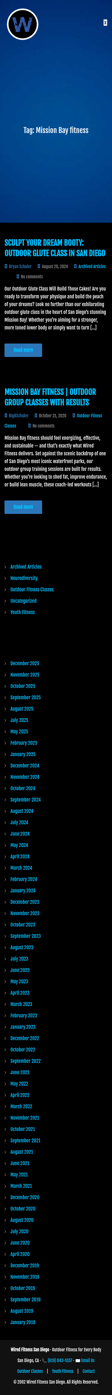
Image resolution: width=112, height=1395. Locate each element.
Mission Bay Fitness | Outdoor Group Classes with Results (50, 397)
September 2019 (25, 1300)
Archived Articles (92, 266)
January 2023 (23, 1027)
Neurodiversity (24, 578)
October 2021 (22, 1129)
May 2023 (19, 982)
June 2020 (20, 1243)
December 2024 (24, 766)
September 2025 (25, 697)
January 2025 (23, 754)
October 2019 (22, 1288)
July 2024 (19, 822)
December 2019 (24, 1266)
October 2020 (23, 1209)
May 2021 (19, 1175)
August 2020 (21, 1220)
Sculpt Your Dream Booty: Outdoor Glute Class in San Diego (54, 248)
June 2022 (20, 1072)
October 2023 (22, 925)
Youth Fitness (22, 612)
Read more (23, 350)
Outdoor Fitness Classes (32, 590)
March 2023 (21, 1004)
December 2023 (24, 902)
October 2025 (22, 686)
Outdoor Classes (30, 1371)
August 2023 (21, 947)
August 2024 (21, 811)
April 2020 (20, 1254)
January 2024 (23, 891)
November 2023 (24, 913)
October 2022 (22, 1050)
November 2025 (24, 675)
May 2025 (19, 732)
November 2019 (24, 1277)
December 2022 (24, 1038)
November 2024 (24, 777)
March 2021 (21, 1186)
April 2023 (20, 993)
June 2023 (20, 970)
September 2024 (25, 800)
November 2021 (24, 1118)
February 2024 (23, 879)
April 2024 (20, 857)
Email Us (88, 1360)
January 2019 (22, 1322)
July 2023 (19, 959)
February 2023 (23, 1016)
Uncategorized (23, 601)
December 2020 (24, 1197)
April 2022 (19, 1095)
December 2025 (24, 663)
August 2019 (21, 1311)
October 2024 (22, 788)
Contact (89, 1371)
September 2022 (25, 1061)
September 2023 (25, 936)
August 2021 (21, 1152)
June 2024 (20, 834)
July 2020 (19, 1231)
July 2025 (19, 720)
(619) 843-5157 (60, 1360)
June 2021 (19, 1163)
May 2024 (19, 845)
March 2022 (21, 1106)
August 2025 (21, 709)
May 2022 (19, 1084)
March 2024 (21, 868)
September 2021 (25, 1141)
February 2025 (23, 743)
